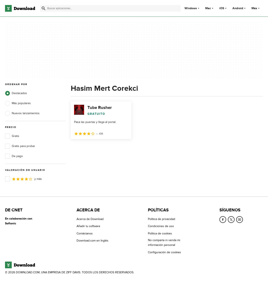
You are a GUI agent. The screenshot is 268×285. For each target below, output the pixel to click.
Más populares (18, 103)
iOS (221, 8)
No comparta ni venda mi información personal (164, 242)
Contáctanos (85, 233)
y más (23, 178)
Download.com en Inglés (92, 240)
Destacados (16, 93)
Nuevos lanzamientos (22, 113)
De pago (14, 156)
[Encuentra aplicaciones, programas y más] (110, 8)
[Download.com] (20, 8)
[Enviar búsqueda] (43, 8)
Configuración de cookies (164, 252)
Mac (208, 8)
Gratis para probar (20, 146)
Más (255, 8)
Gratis (12, 136)
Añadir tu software (88, 226)
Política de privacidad (161, 219)
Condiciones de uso (161, 226)
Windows (191, 8)
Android (237, 8)
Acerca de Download (90, 219)
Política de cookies (160, 233)
